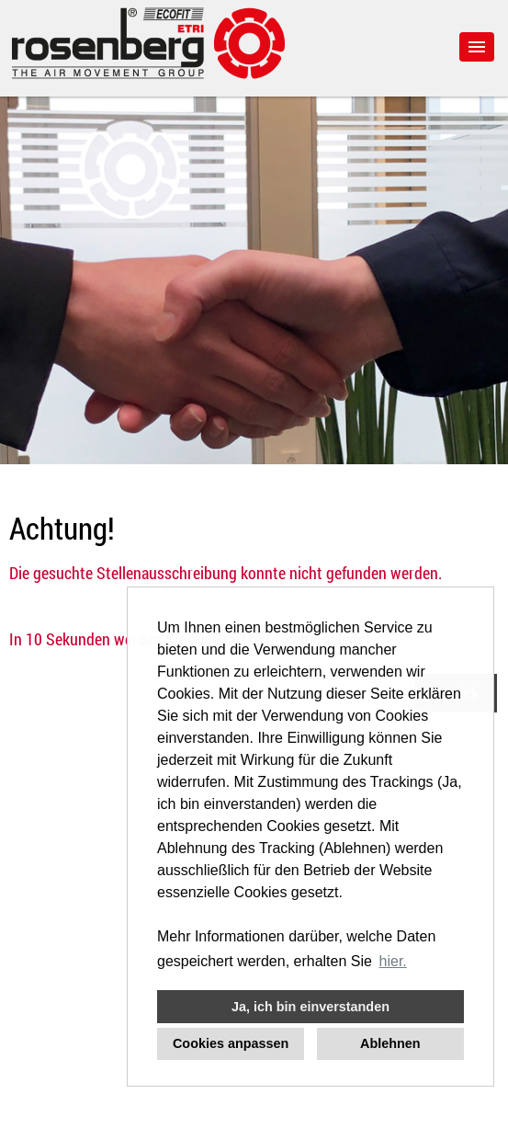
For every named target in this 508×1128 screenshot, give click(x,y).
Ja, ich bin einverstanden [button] (310, 1006)
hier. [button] (393, 961)
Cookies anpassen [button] (230, 1043)
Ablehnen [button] (390, 1043)
